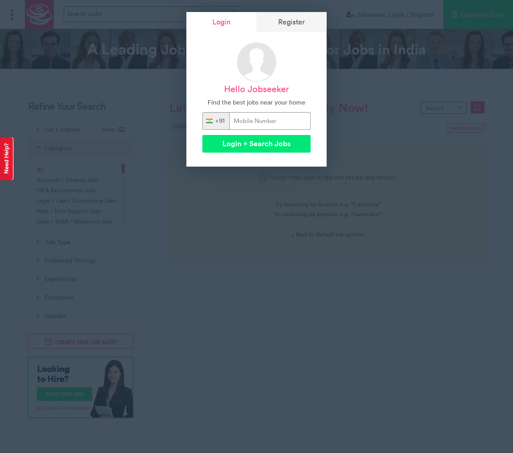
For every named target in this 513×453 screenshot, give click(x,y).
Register (291, 21)
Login (221, 21)
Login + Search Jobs (256, 143)
